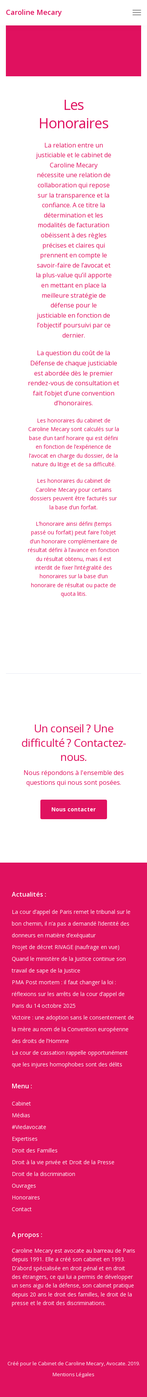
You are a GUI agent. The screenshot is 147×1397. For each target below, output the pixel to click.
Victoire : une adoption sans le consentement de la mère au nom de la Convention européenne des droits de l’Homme (73, 1029)
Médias (21, 1115)
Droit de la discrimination (43, 1174)
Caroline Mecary (34, 12)
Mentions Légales (73, 1374)
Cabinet (21, 1103)
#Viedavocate (29, 1127)
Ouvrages (24, 1185)
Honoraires (26, 1197)
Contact (22, 1209)
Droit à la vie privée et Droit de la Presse (63, 1162)
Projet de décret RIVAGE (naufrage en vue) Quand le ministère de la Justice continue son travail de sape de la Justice (69, 958)
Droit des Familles (35, 1150)
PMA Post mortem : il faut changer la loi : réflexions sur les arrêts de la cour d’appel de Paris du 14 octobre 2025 (68, 993)
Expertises (25, 1138)
